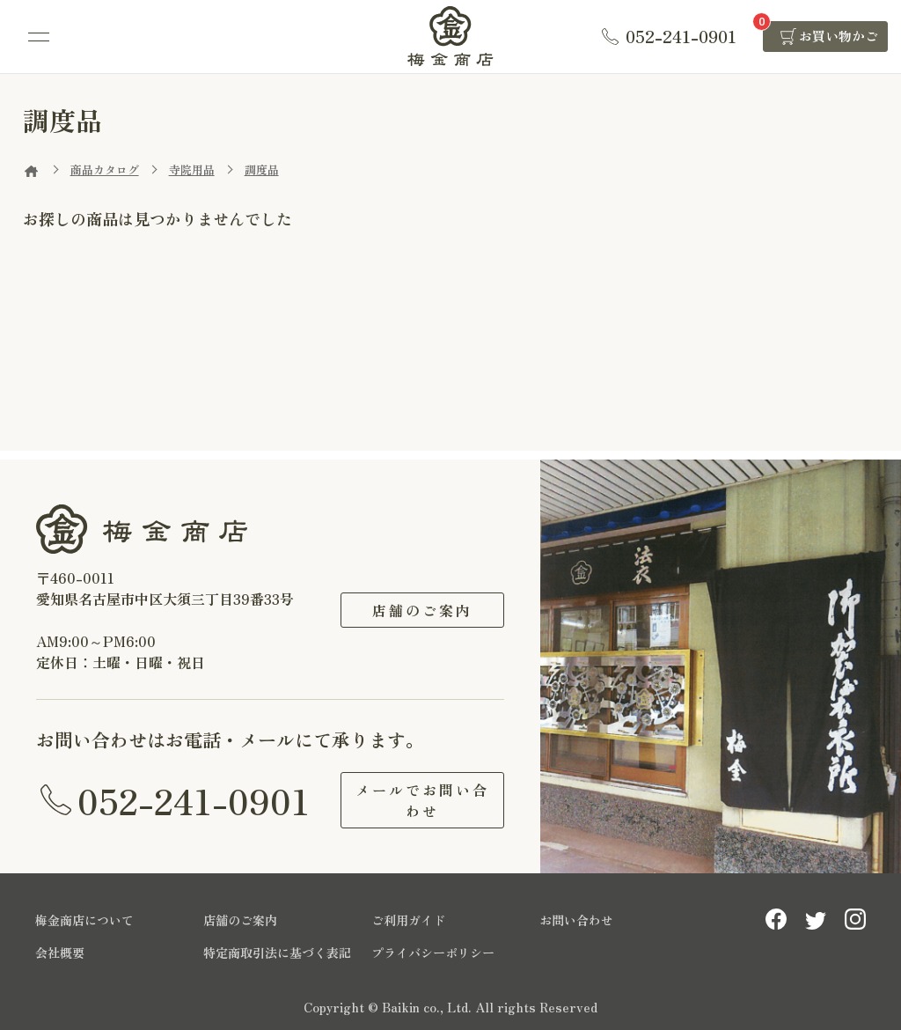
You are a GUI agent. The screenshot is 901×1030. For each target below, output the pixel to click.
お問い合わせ (576, 920)
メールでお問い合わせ (422, 800)
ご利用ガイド (408, 920)
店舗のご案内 (422, 610)
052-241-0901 (193, 800)
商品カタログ (104, 169)
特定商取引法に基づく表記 (277, 952)
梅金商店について (84, 920)
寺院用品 (192, 169)
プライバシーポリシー (432, 952)
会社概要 (59, 952)
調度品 (262, 169)
